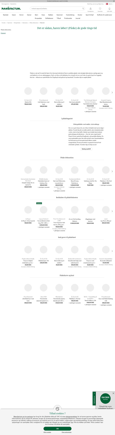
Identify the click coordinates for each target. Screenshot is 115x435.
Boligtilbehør (17, 22)
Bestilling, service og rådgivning (95, 4)
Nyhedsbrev (13, 4)
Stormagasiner (5, 4)
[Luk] (114, 1)
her (72, 422)
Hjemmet (9, 22)
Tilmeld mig (99, 392)
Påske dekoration (34, 22)
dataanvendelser (71, 416)
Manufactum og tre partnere (23, 416)
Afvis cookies (47, 432)
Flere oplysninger (66, 432)
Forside (3, 22)
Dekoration (25, 22)
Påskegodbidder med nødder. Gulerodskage (86, 124)
